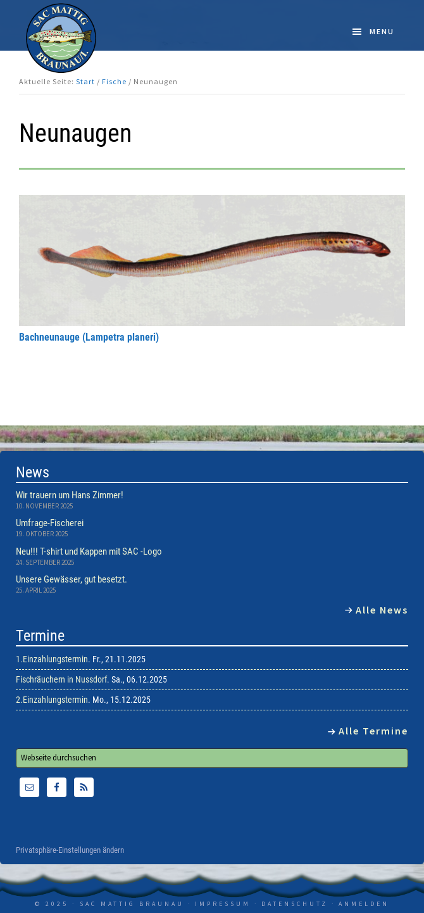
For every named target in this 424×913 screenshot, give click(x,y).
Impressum (223, 904)
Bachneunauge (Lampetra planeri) (89, 337)
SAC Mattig (61, 38)
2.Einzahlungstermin (52, 700)
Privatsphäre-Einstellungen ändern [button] (70, 850)
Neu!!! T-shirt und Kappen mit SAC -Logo (89, 551)
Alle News (382, 609)
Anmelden (364, 904)
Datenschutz (294, 904)
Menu (382, 31)
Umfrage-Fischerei (50, 523)
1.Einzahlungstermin (52, 659)
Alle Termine (373, 730)
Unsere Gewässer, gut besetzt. (71, 579)
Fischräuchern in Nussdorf (61, 679)
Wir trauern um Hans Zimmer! (69, 495)
